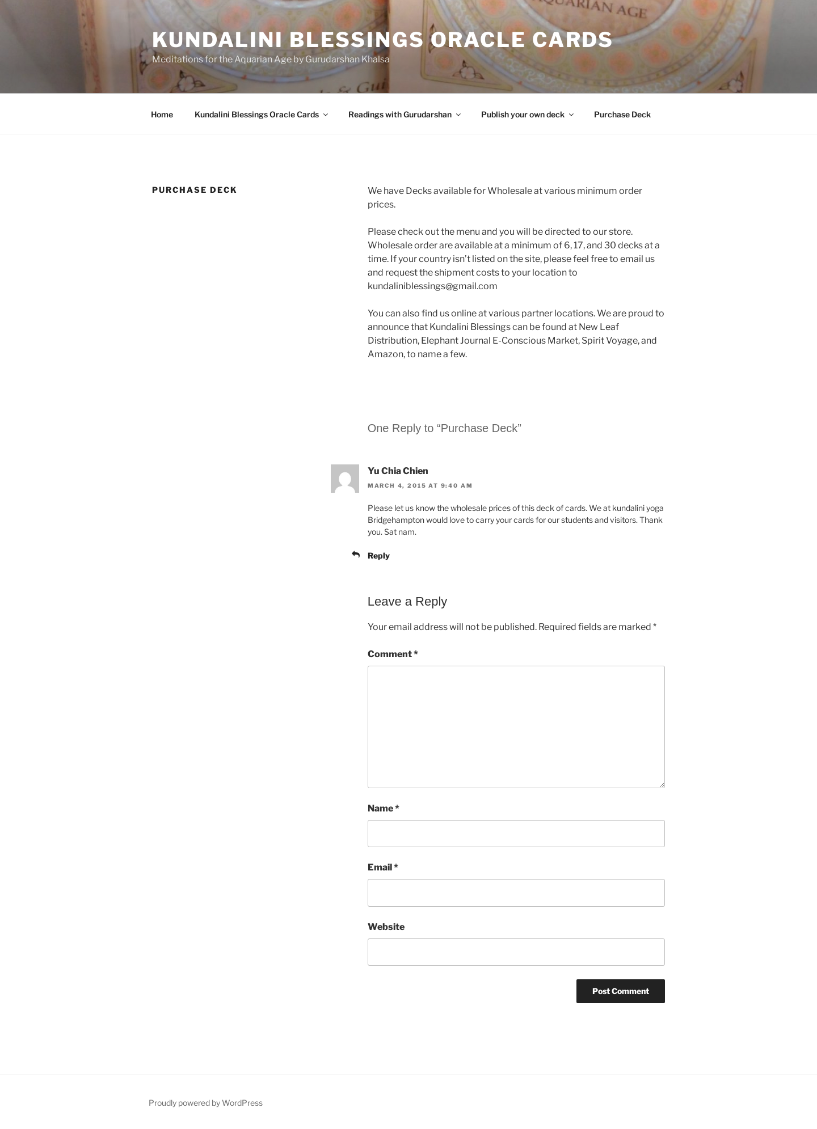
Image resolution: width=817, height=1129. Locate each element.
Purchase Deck (622, 114)
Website (386, 926)
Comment (393, 654)
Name (383, 808)
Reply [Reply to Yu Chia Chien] (379, 555)
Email (383, 867)
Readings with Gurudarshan (405, 114)
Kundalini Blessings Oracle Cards (383, 39)
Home (162, 114)
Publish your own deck (528, 114)
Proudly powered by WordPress (206, 1102)
